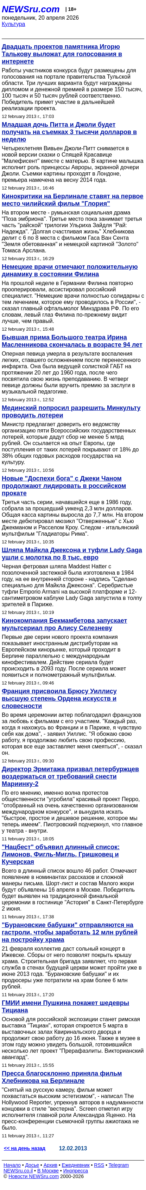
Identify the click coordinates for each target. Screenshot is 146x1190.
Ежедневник (76, 1165)
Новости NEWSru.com (33, 1176)
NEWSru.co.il (18, 1171)
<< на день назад (24, 1148)
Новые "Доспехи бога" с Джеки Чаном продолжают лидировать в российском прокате (64, 486)
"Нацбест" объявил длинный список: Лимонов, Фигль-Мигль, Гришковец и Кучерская (61, 854)
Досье (32, 1165)
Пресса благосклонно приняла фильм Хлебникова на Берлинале (62, 1077)
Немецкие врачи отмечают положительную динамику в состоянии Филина (70, 270)
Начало (12, 1165)
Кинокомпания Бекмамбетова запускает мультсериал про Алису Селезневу (64, 624)
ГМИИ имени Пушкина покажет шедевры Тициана (65, 1006)
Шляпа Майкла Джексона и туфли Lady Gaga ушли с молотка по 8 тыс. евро (72, 554)
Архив (50, 1165)
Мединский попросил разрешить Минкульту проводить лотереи (71, 411)
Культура (13, 24)
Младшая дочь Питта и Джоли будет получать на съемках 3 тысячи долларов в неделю (69, 132)
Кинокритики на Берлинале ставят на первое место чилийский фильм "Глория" (73, 200)
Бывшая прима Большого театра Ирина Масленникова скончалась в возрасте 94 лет (72, 341)
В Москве (48, 1171)
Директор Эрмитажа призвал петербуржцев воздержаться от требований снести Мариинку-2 (70, 776)
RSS (99, 1165)
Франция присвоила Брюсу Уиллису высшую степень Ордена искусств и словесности (59, 698)
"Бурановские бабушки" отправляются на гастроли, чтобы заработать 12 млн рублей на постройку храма (70, 932)
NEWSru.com (31, 9)
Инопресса (75, 1171)
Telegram (119, 1165)
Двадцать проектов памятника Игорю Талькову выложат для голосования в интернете (62, 54)
